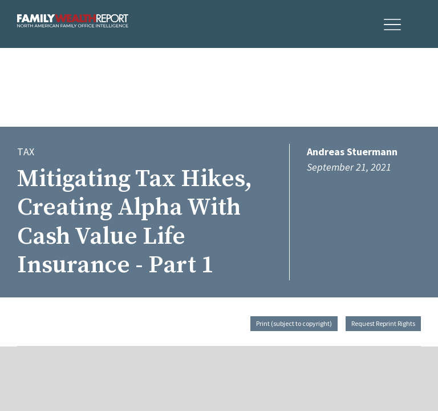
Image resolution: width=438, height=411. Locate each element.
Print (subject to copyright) (294, 323)
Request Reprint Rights (383, 323)
